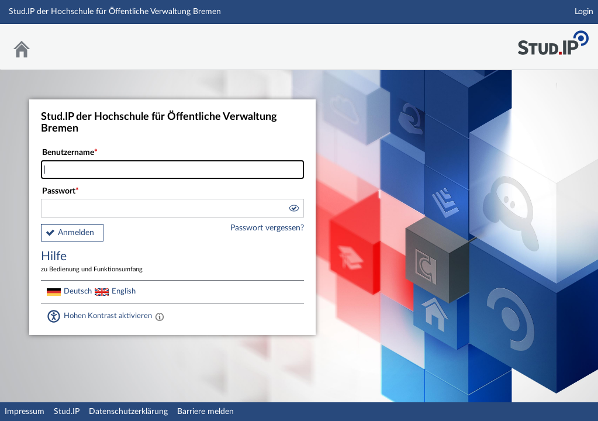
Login (584, 12)
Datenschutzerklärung (128, 412)
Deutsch (78, 291)
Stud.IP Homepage (553, 39)
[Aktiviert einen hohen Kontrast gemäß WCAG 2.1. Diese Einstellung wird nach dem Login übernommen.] (159, 316)
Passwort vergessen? (267, 228)
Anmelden (76, 233)
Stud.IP (66, 412)
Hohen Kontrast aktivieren (108, 315)
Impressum (24, 412)
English (124, 291)
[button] (293, 210)
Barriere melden (205, 412)
